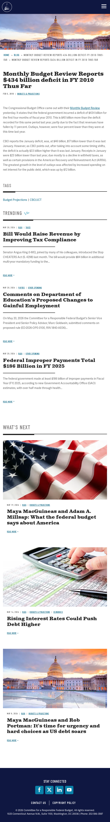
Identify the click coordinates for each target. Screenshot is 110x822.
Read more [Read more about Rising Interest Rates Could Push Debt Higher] (12, 633)
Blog (24, 505)
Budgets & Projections (40, 505)
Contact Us (38, 803)
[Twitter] (49, 790)
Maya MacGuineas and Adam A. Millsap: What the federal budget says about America (51, 517)
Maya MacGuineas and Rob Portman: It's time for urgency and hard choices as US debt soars (53, 726)
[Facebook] (39, 790)
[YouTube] (69, 790)
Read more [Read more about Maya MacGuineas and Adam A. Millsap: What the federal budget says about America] (12, 531)
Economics (58, 612)
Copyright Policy (64, 803)
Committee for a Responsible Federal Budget (7, 7)
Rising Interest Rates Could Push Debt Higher (52, 622)
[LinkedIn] (59, 790)
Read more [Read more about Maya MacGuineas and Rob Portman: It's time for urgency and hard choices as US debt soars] (12, 740)
